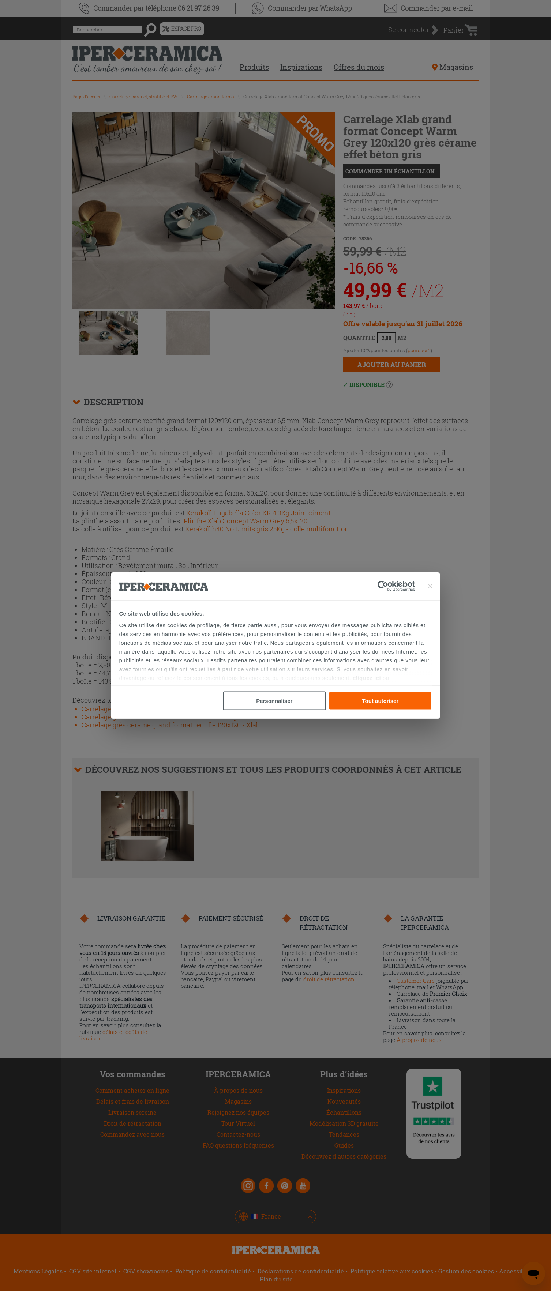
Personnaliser (274, 701)
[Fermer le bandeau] (430, 586)
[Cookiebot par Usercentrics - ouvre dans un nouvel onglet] (396, 586)
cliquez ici (367, 677)
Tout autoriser (380, 701)
